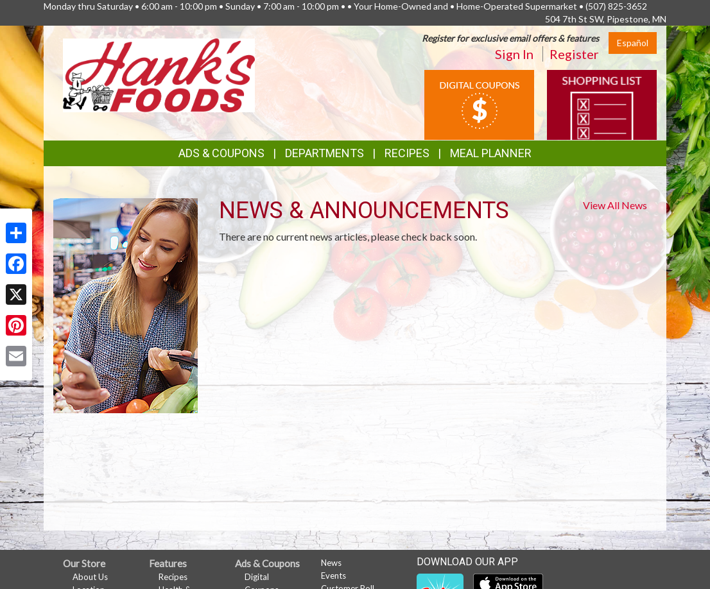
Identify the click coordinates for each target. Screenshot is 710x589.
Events (333, 575)
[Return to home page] (159, 74)
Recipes (407, 153)
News (331, 563)
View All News (615, 205)
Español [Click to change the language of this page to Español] (632, 42)
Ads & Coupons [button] (221, 153)
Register (574, 54)
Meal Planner (491, 153)
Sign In (514, 54)
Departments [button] (324, 153)
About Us (90, 577)
